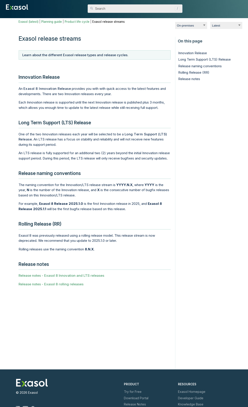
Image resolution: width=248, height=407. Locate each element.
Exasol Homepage (191, 392)
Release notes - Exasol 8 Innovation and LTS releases (61, 275)
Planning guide (51, 21)
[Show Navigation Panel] (239, 6)
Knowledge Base (190, 404)
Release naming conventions (200, 66)
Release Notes (135, 404)
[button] (176, 8)
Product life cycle (77, 21)
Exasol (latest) (28, 21)
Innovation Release (192, 53)
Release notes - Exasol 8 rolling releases (51, 284)
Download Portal (136, 398)
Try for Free (133, 392)
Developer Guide (190, 398)
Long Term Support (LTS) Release (204, 59)
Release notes (189, 79)
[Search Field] (135, 8)
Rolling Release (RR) (193, 72)
